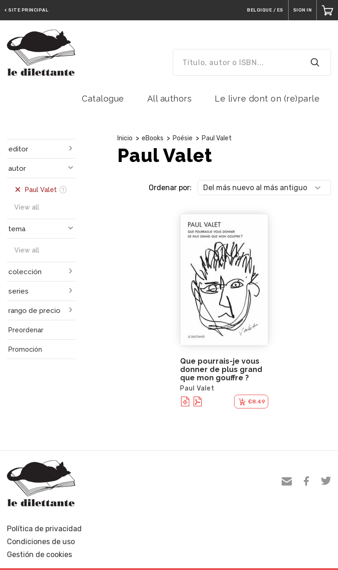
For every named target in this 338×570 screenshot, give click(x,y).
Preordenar (25, 330)
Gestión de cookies (39, 554)
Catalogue (103, 98)
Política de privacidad (44, 528)
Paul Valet (217, 138)
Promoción (25, 349)
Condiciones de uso (41, 541)
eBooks (152, 138)
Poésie (183, 138)
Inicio (125, 138)
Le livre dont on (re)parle (267, 98)
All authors (169, 98)
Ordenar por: (170, 187)
